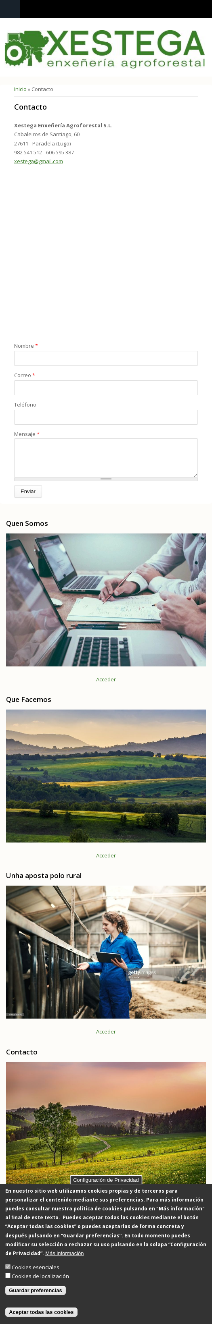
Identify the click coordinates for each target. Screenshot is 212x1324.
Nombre (26, 345)
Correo (24, 375)
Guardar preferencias (35, 1290)
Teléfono (25, 404)
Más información (64, 1253)
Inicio (20, 89)
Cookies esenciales (35, 1267)
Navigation (10, 9)
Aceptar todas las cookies (41, 1312)
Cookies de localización (40, 1276)
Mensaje (27, 434)
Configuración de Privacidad (106, 1180)
